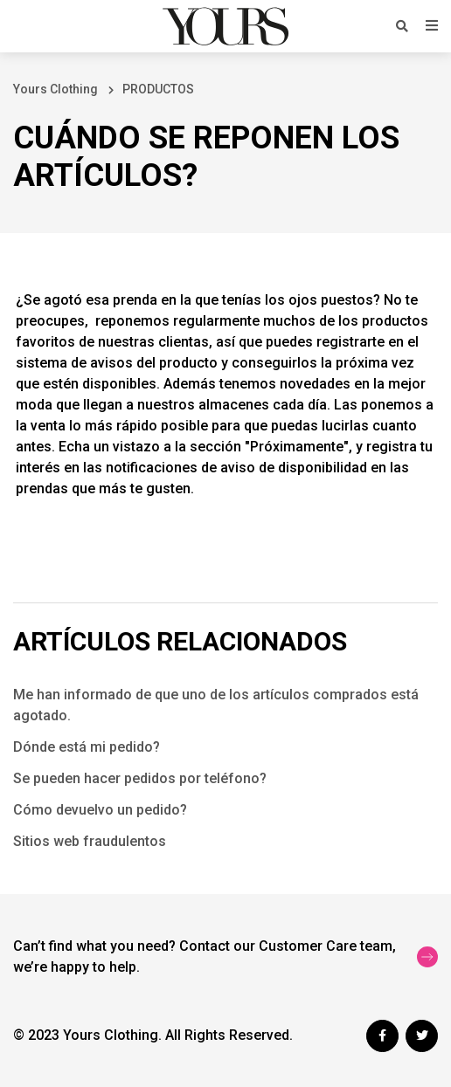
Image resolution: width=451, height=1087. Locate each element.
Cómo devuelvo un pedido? (100, 809)
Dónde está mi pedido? (86, 747)
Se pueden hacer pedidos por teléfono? (140, 778)
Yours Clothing (55, 89)
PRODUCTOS (158, 89)
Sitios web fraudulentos (89, 841)
